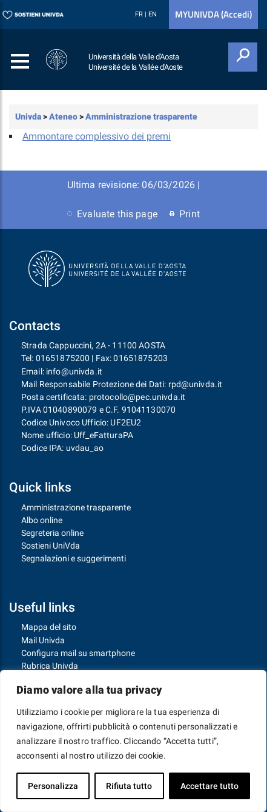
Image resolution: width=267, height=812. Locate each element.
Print (185, 214)
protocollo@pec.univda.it (137, 397)
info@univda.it (74, 371)
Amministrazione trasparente (76, 507)
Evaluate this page (112, 214)
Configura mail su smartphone (78, 653)
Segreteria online (52, 533)
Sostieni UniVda (50, 545)
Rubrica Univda (49, 666)
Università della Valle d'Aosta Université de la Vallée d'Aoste (135, 62)
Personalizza (53, 786)
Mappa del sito (48, 627)
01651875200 (63, 358)
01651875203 (140, 358)
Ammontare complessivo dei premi (96, 136)
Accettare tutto (209, 786)
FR (140, 14)
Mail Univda (43, 640)
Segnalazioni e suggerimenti (73, 558)
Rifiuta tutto (129, 786)
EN (152, 14)
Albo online (41, 520)
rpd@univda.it (195, 384)
